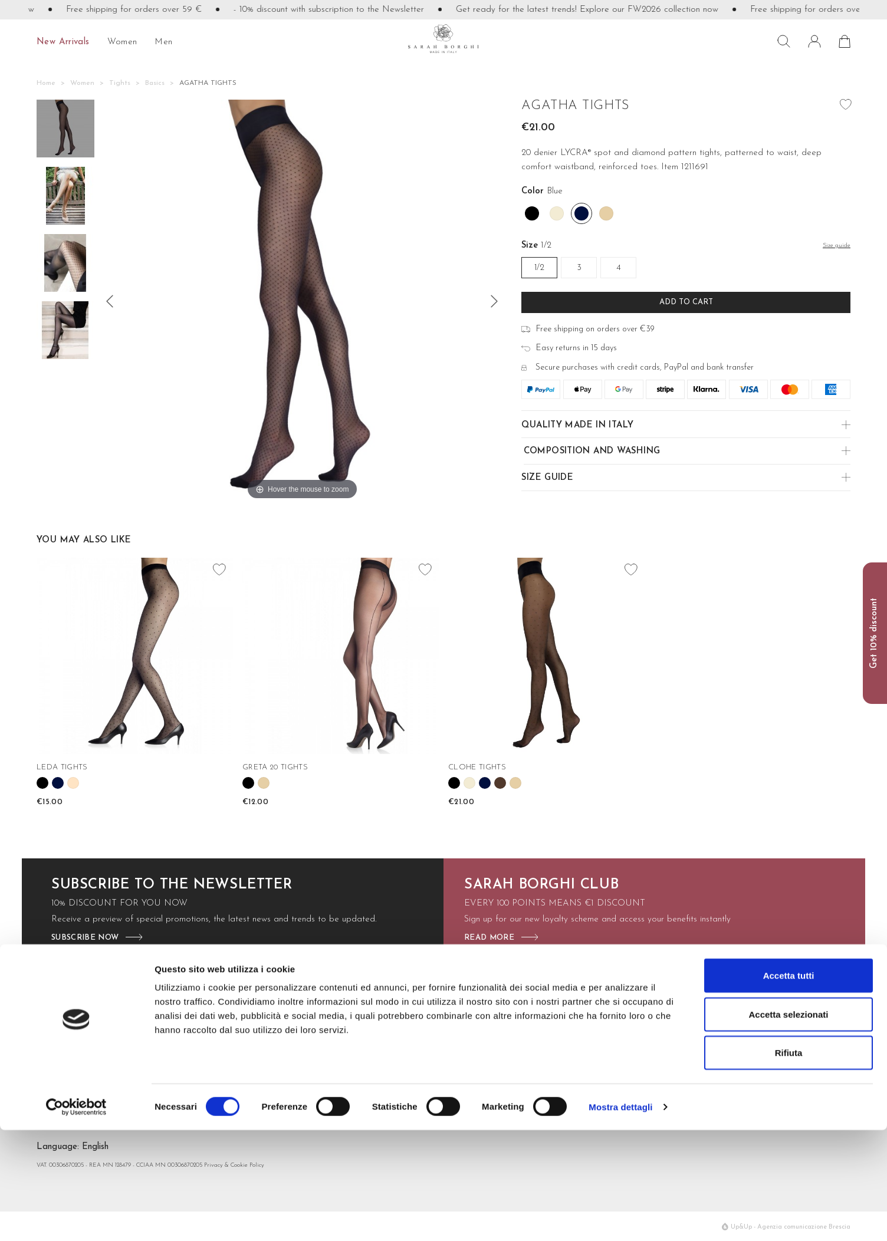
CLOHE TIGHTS (477, 767)
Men (163, 42)
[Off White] (556, 213)
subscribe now (85, 938)
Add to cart (686, 302)
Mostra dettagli (620, 1218)
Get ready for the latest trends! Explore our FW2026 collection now (605, 9)
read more (489, 938)
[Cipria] (73, 783)
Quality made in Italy (577, 425)
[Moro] (500, 783)
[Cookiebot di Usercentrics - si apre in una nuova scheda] (76, 1218)
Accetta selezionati (788, 1125)
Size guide (547, 477)
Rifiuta (789, 1163)
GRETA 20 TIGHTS (275, 767)
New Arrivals (63, 42)
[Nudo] (606, 213)
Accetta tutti (788, 1086)
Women (122, 42)
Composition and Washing (592, 451)
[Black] (532, 213)
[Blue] (581, 213)
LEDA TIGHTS (62, 767)
